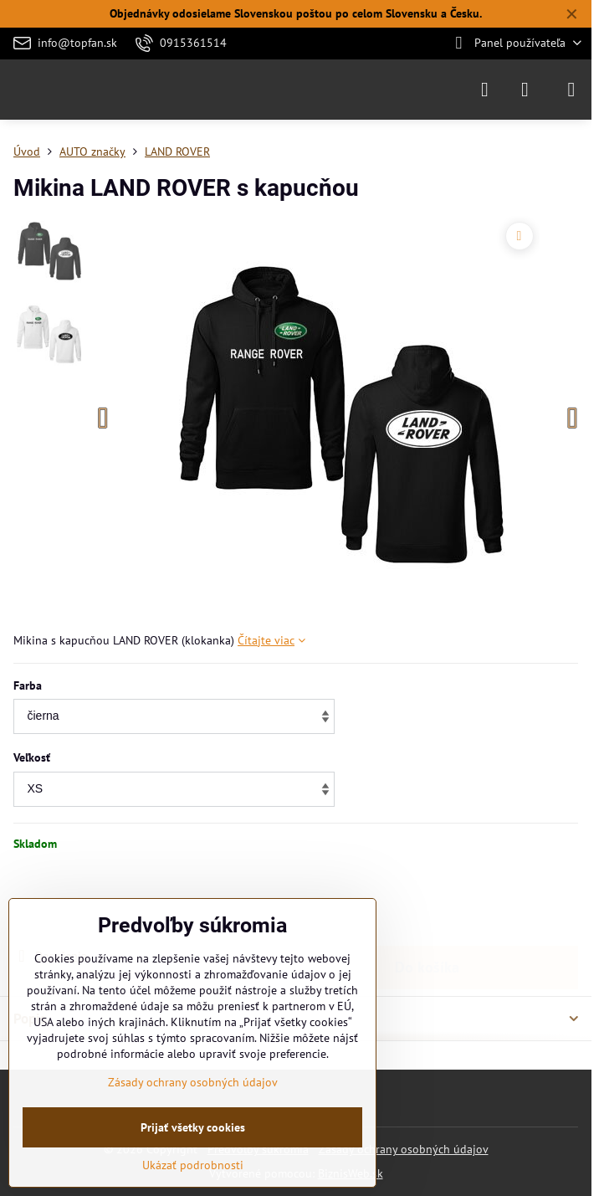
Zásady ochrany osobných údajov (404, 1149)
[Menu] (571, 89)
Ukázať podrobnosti (192, 1165)
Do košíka (427, 899)
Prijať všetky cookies (193, 1127)
